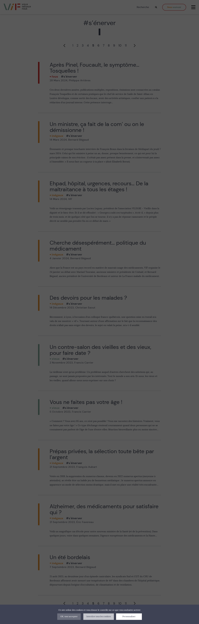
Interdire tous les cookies (98, 616)
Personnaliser (129, 616)
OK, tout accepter (69, 616)
